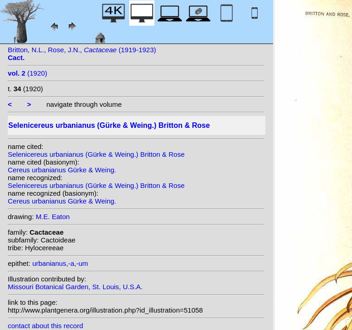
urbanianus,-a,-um (60, 263)
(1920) (27, 73)
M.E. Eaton (53, 216)
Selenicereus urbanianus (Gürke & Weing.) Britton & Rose (96, 154)
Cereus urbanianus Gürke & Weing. (62, 170)
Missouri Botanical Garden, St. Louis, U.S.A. (75, 287)
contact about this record (45, 326)
